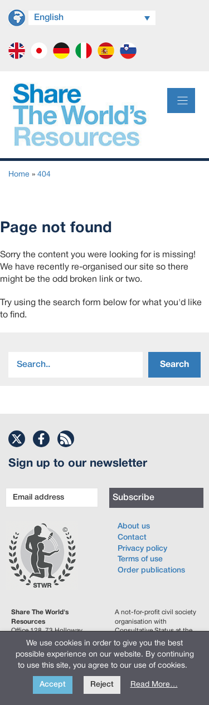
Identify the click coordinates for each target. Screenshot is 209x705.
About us (134, 526)
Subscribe (133, 498)
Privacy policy (142, 548)
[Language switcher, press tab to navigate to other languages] (92, 18)
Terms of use (140, 559)
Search (174, 365)
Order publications (151, 570)
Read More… (154, 684)
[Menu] (181, 100)
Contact (132, 537)
